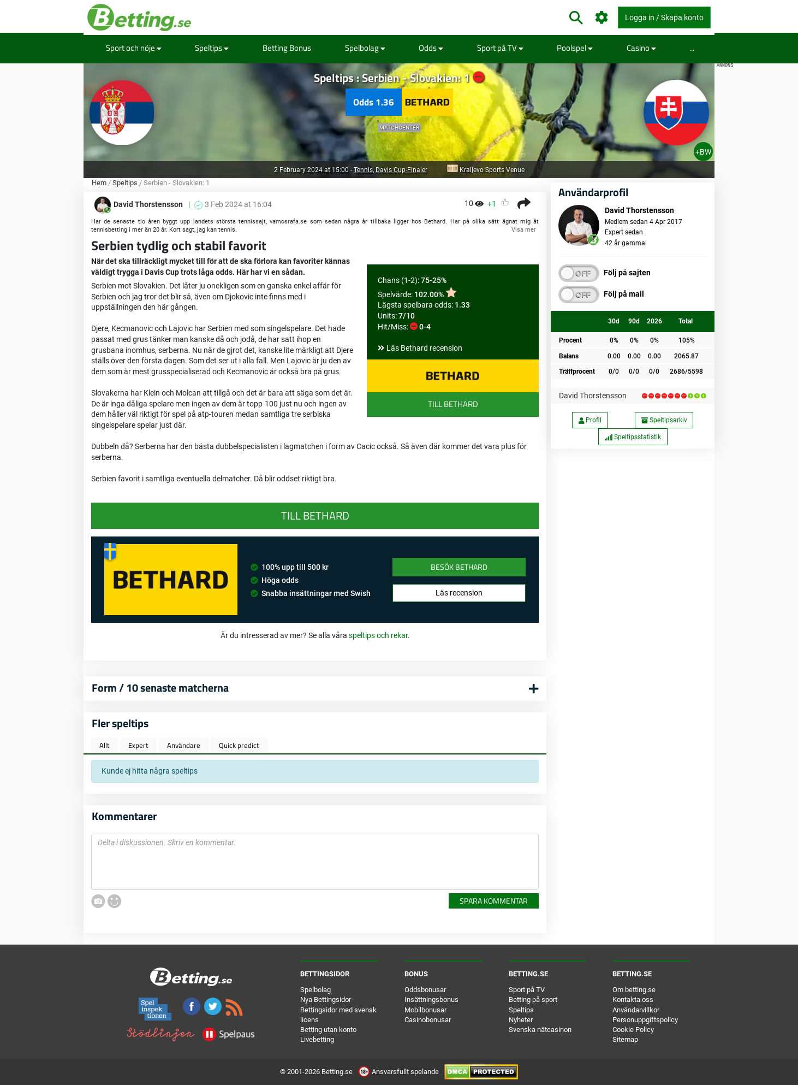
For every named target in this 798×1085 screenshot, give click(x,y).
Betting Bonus (287, 48)
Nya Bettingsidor (325, 999)
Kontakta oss (632, 999)
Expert (138, 745)
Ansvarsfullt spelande (399, 1072)
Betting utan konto (328, 1029)
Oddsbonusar (425, 990)
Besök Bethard (459, 567)
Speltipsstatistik (632, 437)
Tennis (363, 170)
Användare (183, 745)
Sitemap (625, 1039)
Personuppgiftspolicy (645, 1020)
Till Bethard (453, 404)
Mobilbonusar (425, 1010)
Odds (431, 48)
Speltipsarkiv (664, 420)
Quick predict (239, 745)
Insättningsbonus (431, 999)
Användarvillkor (635, 1010)
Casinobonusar (427, 1020)
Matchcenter (399, 128)
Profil (590, 420)
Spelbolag (365, 48)
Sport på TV (500, 48)
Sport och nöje (134, 48)
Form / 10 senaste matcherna (160, 687)
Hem (99, 183)
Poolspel (575, 48)
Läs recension (459, 592)
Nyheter (521, 1020)
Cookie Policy (633, 1029)
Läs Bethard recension (424, 348)
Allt (104, 745)
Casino (641, 48)
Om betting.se (634, 990)
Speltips (212, 48)
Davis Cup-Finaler (401, 170)
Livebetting (317, 1039)
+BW (703, 152)
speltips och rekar (378, 635)
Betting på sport (533, 999)
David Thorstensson (593, 395)
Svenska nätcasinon (540, 1029)
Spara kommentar (494, 900)
